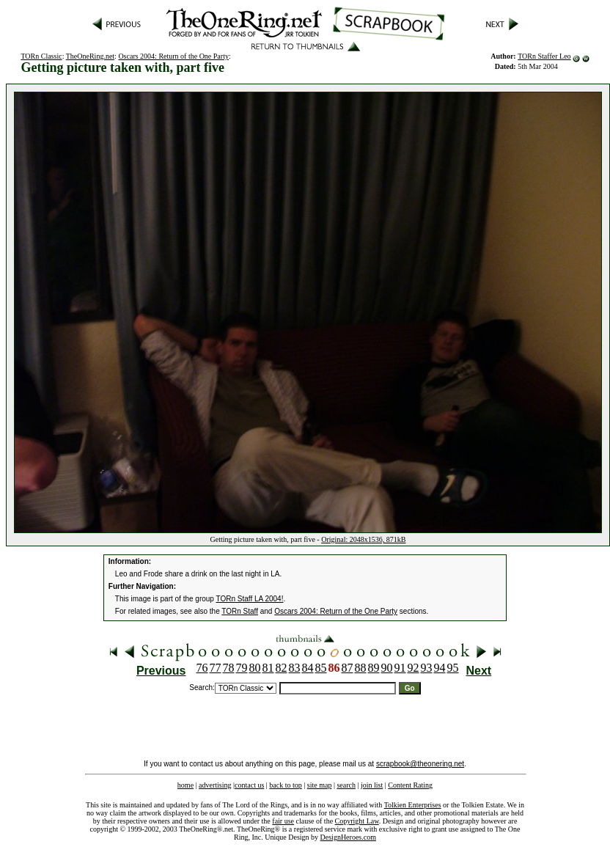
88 (361, 667)
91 (400, 667)
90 (387, 667)
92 (413, 667)
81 (268, 667)
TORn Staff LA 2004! (250, 599)
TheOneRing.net (90, 56)
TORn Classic (41, 56)
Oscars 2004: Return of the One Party (173, 56)
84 (308, 667)
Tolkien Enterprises (412, 805)
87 (347, 667)
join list (372, 785)
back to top (285, 785)
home (185, 785)
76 (202, 667)
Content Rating (410, 785)
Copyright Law (357, 821)
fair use (283, 821)
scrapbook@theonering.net (420, 764)
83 (295, 667)
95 (453, 667)
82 (281, 667)
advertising (215, 785)
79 (242, 667)
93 (427, 667)
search (346, 785)
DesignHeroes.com (348, 837)
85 (321, 667)
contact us (249, 785)
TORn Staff (239, 611)
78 (229, 667)
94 (440, 667)
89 (374, 667)
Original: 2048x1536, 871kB (363, 539)
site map (319, 785)
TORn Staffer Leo (544, 56)
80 (255, 667)
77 (215, 667)
